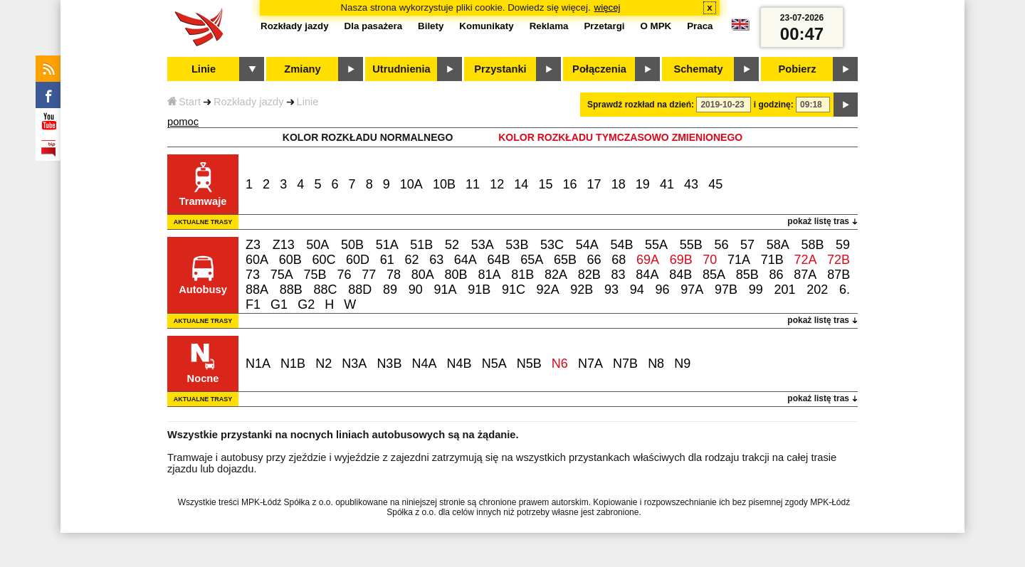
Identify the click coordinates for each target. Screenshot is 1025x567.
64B (499, 260)
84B (680, 274)
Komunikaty (486, 26)
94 (637, 289)
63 (436, 260)
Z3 (253, 245)
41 (667, 184)
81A (489, 274)
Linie (308, 101)
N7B (625, 363)
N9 (682, 363)
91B (479, 289)
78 (394, 274)
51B (421, 245)
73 (253, 274)
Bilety (430, 26)
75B (315, 274)
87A (805, 274)
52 (452, 245)
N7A (590, 363)
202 (817, 289)
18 (618, 184)
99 (756, 289)
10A (411, 184)
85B (747, 274)
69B (681, 260)
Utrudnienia (401, 69)
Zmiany (302, 69)
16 (570, 184)
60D (357, 260)
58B (812, 245)
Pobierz (797, 69)
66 (594, 260)
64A (465, 260)
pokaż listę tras (818, 221)
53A (482, 245)
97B (726, 289)
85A (714, 274)
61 (387, 260)
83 (618, 274)
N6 (560, 363)
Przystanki (500, 69)
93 (611, 289)
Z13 (284, 245)
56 (721, 245)
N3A (354, 363)
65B (565, 260)
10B (444, 184)
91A (444, 289)
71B (772, 260)
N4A (423, 363)
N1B (292, 363)
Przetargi (604, 26)
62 (411, 260)
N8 (656, 363)
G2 (306, 304)
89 (390, 289)
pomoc (183, 121)
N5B (529, 363)
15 (545, 184)
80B (456, 274)
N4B (459, 363)
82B (589, 274)
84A (647, 274)
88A (257, 289)
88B (291, 289)
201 (784, 289)
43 (691, 184)
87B (838, 274)
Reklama (549, 26)
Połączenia (599, 69)
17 (594, 184)
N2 (323, 363)
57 (747, 245)
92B (581, 289)
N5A (494, 363)
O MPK (656, 26)
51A (387, 245)
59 (843, 245)
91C (513, 289)
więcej (607, 7)
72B (838, 260)
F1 (253, 304)
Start (184, 101)
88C (325, 289)
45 (715, 184)
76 (344, 274)
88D (360, 289)
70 (710, 260)
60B (290, 260)
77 (369, 274)
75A (281, 274)
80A (422, 274)
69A (647, 260)
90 (416, 289)
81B (522, 274)
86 (776, 274)
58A (778, 245)
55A (656, 245)
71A (738, 260)
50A (317, 245)
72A (805, 260)
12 (497, 184)
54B (621, 245)
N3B (389, 363)
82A (556, 274)
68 (618, 260)
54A (587, 245)
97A (691, 289)
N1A (258, 363)
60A (257, 260)
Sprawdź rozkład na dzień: (640, 105)
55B (691, 245)
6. (844, 289)
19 (643, 184)
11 (473, 184)
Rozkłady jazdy (249, 101)
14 (521, 184)
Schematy (697, 69)
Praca (700, 26)
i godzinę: (774, 105)
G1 (279, 304)
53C (552, 245)
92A (548, 289)
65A (531, 260)
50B (352, 245)
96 (663, 289)
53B (516, 245)
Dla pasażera (374, 26)
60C (323, 260)
